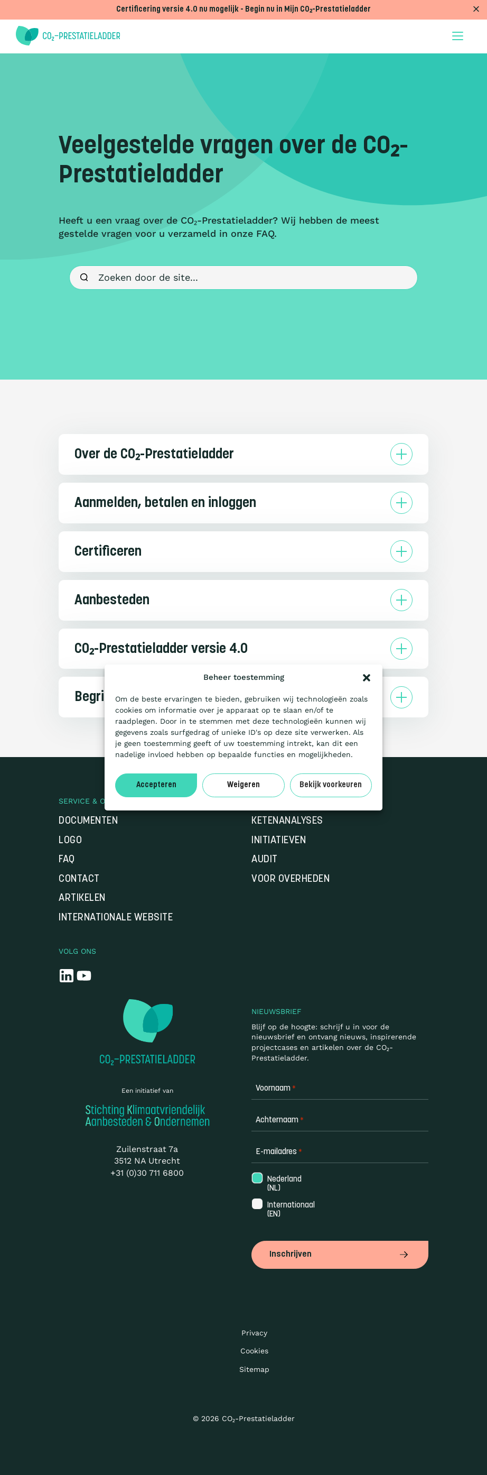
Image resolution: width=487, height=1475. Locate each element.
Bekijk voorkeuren (330, 785)
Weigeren (243, 785)
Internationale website (116, 918)
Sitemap (254, 1369)
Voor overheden (290, 879)
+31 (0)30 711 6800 (147, 1173)
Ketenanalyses (287, 821)
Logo (70, 841)
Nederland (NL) (283, 1184)
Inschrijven (339, 1254)
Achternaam (280, 1120)
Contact (79, 879)
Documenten (88, 821)
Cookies (254, 1351)
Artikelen (82, 898)
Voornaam (276, 1088)
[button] (366, 677)
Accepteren (156, 785)
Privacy (254, 1332)
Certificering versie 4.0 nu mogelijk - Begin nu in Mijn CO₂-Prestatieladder (243, 10)
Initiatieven (278, 841)
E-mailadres (279, 1152)
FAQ (67, 860)
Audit (264, 860)
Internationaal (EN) (290, 1210)
